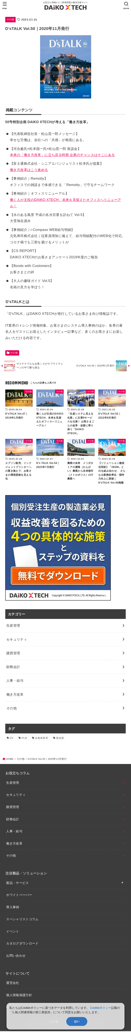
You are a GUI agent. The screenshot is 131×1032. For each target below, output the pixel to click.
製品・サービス (17, 883)
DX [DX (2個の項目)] (11, 738)
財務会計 (12, 820)
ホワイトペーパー (19, 895)
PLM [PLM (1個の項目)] (24, 738)
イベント (12, 932)
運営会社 (12, 984)
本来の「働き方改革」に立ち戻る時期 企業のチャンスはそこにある (62, 155)
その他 (10, 19)
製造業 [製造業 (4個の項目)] (60, 738)
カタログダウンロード (22, 944)
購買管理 (12, 808)
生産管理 (12, 783)
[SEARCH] (126, 5)
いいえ (54, 1021)
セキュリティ (16, 796)
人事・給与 (14, 832)
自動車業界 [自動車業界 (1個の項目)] (41, 738)
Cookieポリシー (100, 1007)
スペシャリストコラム (22, 920)
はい (77, 1021)
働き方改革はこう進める (29, 170)
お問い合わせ (16, 956)
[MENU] (4, 5)
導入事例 (12, 908)
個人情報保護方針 (19, 996)
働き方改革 (14, 844)
